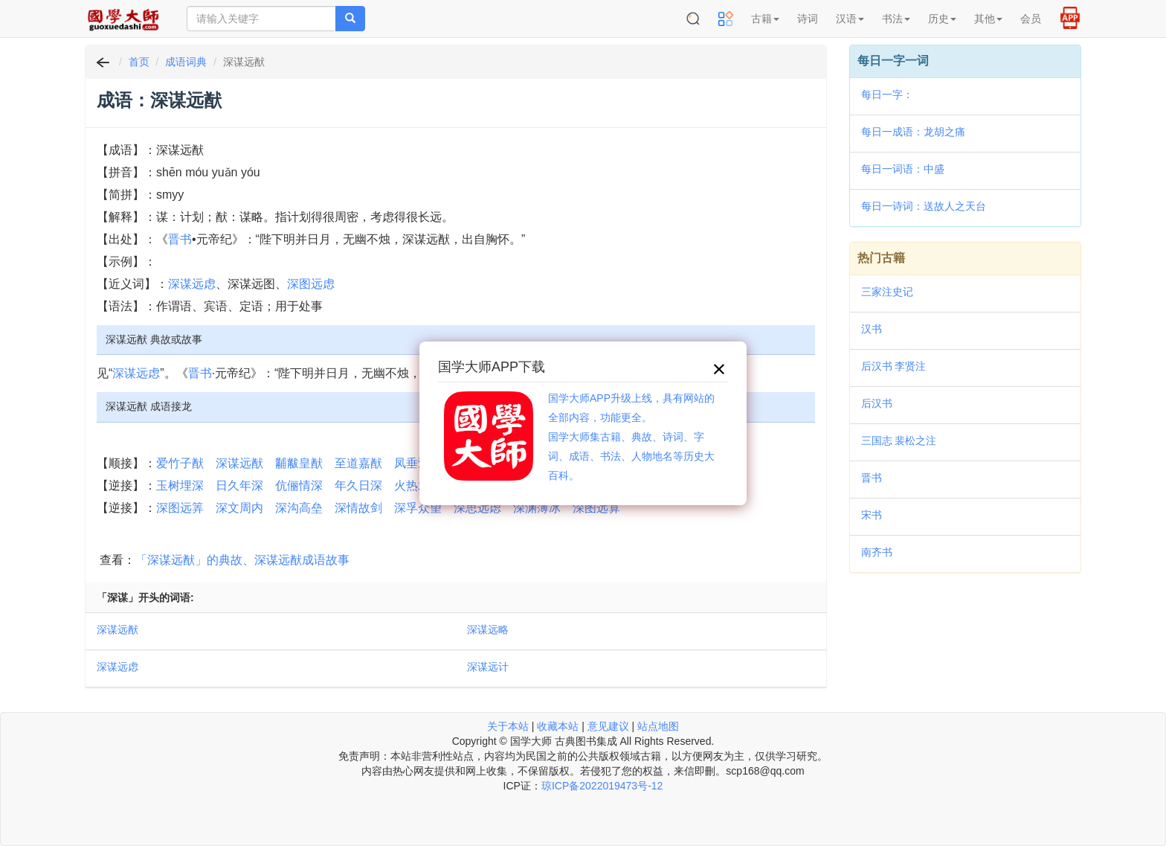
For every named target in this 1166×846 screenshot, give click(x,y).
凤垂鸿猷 (418, 463)
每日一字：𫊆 (887, 94)
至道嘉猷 (358, 463)
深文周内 (239, 507)
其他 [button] (988, 19)
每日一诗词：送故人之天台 (923, 206)
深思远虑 (477, 507)
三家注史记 (887, 292)
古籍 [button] (765, 19)
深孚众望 (418, 507)
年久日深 (358, 485)
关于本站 (508, 726)
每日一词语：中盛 (902, 169)
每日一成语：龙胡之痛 (913, 132)
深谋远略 (488, 629)
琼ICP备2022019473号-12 (602, 786)
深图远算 (596, 507)
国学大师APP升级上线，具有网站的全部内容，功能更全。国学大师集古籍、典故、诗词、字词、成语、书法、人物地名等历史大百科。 (631, 436)
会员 (1030, 19)
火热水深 (418, 485)
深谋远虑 (192, 284)
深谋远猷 (239, 463)
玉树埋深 (180, 485)
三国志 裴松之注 (899, 440)
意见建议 (608, 726)
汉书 (871, 329)
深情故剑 (358, 507)
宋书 (871, 515)
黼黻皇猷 (299, 463)
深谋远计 (488, 667)
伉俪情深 (299, 485)
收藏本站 (558, 726)
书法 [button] (896, 19)
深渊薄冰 (537, 507)
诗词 (807, 19)
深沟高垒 (299, 507)
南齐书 (876, 552)
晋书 (180, 239)
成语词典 (186, 62)
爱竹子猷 (180, 463)
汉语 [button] (850, 19)
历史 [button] (942, 19)
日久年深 (239, 485)
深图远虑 (311, 284)
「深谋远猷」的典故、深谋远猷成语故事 (242, 560)
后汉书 (876, 403)
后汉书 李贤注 (894, 366)
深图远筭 (180, 507)
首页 (139, 62)
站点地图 (658, 726)
